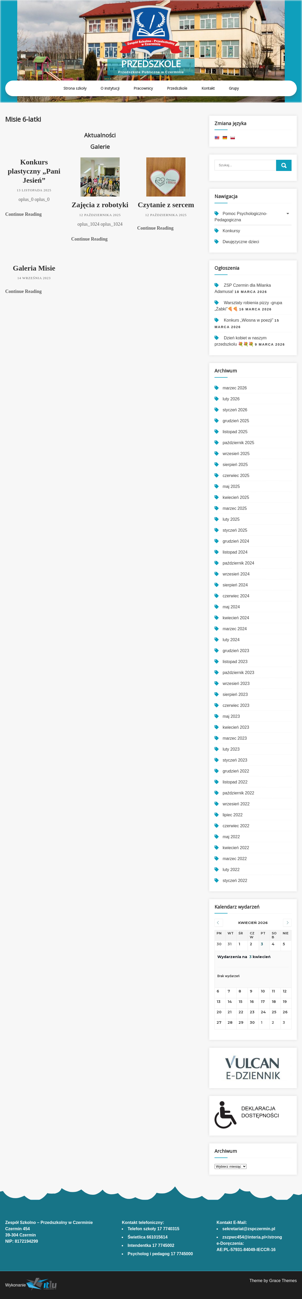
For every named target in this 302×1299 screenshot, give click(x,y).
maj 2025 (231, 486)
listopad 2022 (235, 782)
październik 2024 (238, 563)
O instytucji (110, 88)
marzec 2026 (235, 388)
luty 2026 (231, 399)
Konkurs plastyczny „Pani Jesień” (34, 171)
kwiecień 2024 (236, 618)
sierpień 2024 (235, 585)
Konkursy (231, 231)
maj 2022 (231, 837)
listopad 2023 (235, 661)
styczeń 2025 (235, 530)
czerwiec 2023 (236, 705)
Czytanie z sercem (166, 205)
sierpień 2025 (235, 464)
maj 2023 (231, 716)
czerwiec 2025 (236, 475)
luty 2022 (231, 869)
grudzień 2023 (236, 650)
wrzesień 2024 (236, 574)
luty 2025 (231, 519)
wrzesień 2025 (236, 453)
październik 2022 (238, 793)
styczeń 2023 (235, 760)
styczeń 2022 (235, 880)
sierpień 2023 (235, 694)
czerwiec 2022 (236, 826)
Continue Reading (23, 214)
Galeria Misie (34, 268)
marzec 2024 (235, 629)
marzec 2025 (235, 508)
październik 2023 (238, 672)
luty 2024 (231, 640)
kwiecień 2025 (236, 497)
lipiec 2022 (233, 815)
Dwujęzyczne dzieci (241, 242)
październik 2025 (238, 442)
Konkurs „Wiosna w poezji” (248, 320)
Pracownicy (143, 88)
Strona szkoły (74, 88)
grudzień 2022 (236, 771)
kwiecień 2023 (236, 727)
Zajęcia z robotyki (100, 205)
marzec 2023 (235, 738)
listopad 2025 (235, 432)
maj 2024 (231, 607)
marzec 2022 (235, 858)
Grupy (234, 88)
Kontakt (208, 88)
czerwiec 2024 (236, 596)
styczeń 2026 (235, 410)
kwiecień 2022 (236, 847)
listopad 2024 (235, 552)
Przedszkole (151, 64)
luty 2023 (231, 749)
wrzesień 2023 (236, 683)
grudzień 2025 (236, 421)
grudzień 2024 (236, 541)
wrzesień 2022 (236, 804)
